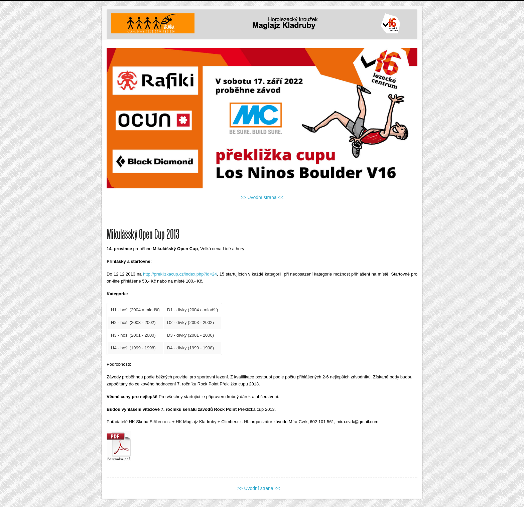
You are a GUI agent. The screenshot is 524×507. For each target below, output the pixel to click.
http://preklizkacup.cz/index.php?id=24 (180, 274)
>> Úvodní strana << (262, 197)
